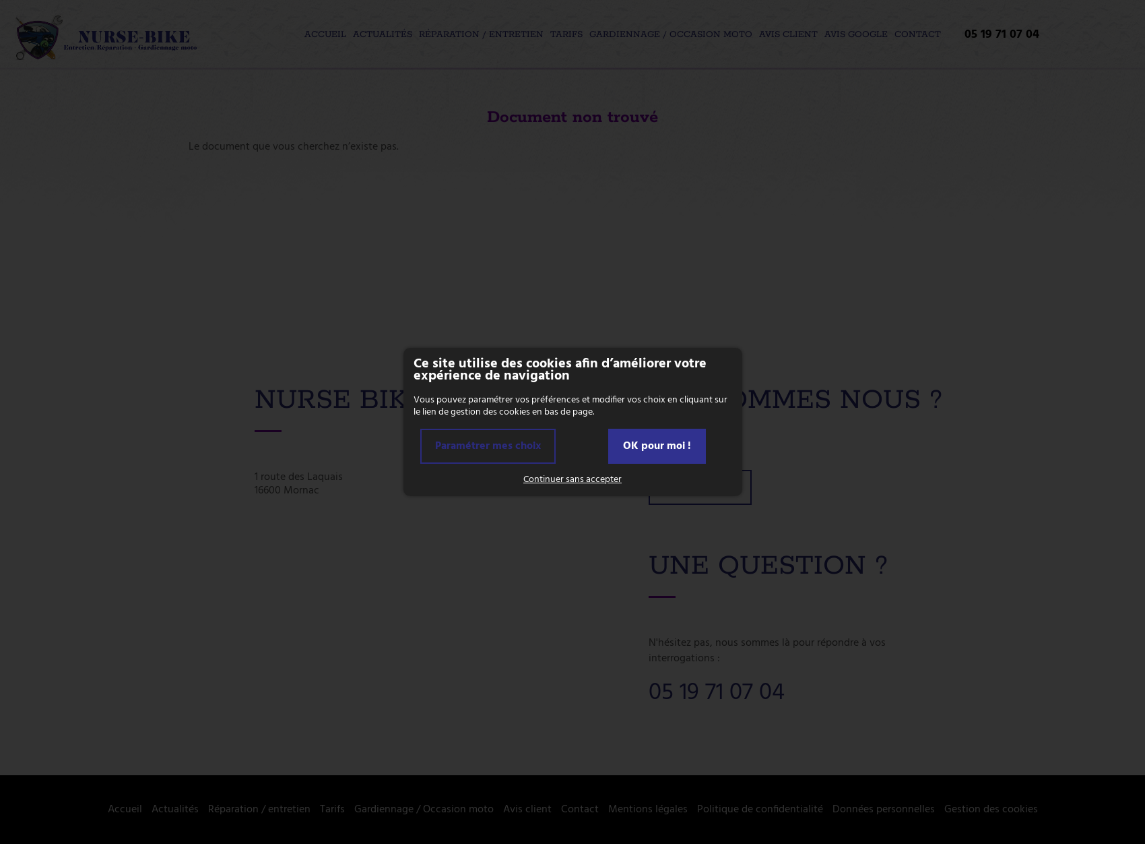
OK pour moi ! (657, 446)
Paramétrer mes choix (488, 446)
